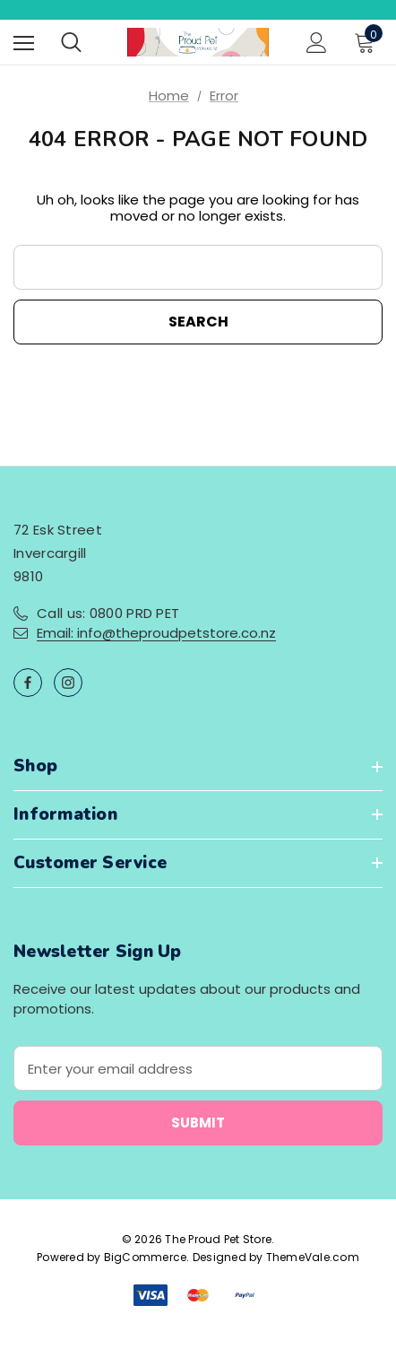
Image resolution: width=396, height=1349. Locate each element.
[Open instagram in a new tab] (68, 682)
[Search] (71, 42)
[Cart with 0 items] (368, 42)
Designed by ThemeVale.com (276, 1257)
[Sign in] (316, 42)
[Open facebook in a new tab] (27, 682)
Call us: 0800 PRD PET (108, 613)
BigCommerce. (148, 1257)
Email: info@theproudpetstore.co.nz (156, 632)
